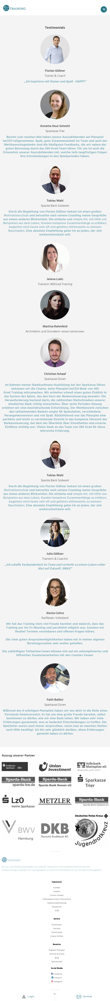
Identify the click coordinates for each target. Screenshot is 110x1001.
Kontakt (56, 887)
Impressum (57, 906)
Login (27, 996)
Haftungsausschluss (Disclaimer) (57, 899)
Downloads (57, 924)
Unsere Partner (56, 936)
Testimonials (56, 932)
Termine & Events (56, 954)
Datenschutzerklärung (56, 903)
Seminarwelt (56, 961)
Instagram (56, 981)
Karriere (56, 928)
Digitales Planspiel (57, 950)
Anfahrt (56, 891)
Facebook (56, 974)
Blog (57, 957)
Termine (84, 996)
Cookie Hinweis (57, 895)
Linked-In (57, 977)
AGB (57, 910)
